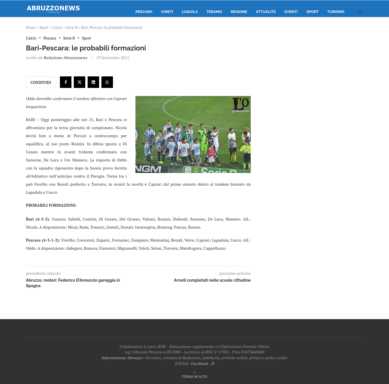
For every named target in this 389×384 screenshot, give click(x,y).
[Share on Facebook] (65, 82)
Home (31, 27)
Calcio (57, 27)
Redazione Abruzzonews (65, 57)
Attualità (266, 12)
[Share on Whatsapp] (107, 82)
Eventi (291, 12)
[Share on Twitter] (79, 82)
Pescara (143, 12)
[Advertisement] (314, 93)
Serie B (72, 27)
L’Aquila (190, 12)
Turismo (335, 12)
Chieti (167, 12)
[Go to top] (194, 376)
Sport (312, 12)
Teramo (214, 12)
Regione (239, 12)
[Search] (360, 11)
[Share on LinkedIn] (93, 82)
